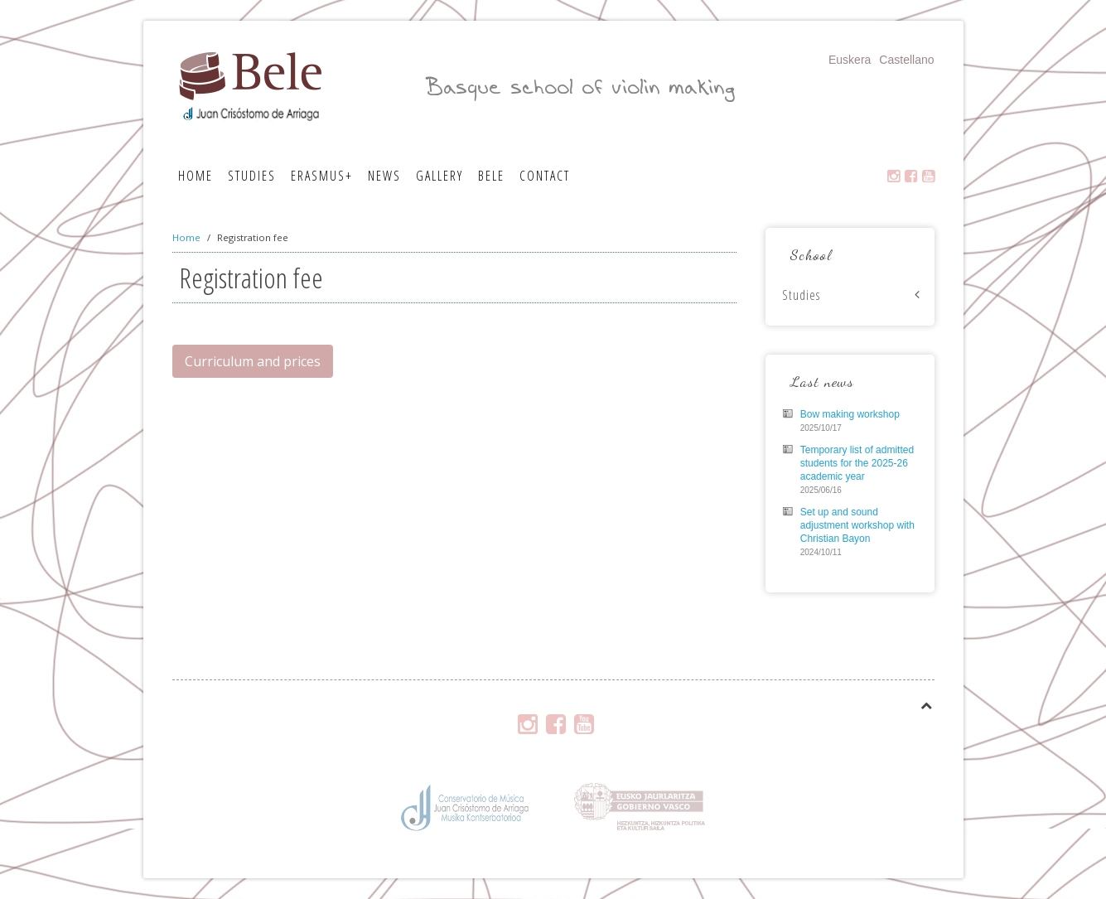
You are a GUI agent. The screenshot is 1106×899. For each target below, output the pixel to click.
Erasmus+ (322, 176)
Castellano (906, 59)
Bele (491, 176)
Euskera (849, 59)
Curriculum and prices (253, 361)
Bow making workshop (850, 414)
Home (195, 176)
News (384, 176)
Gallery (439, 176)
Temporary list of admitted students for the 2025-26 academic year (857, 463)
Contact (544, 176)
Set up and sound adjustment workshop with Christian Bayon (857, 525)
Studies (252, 176)
